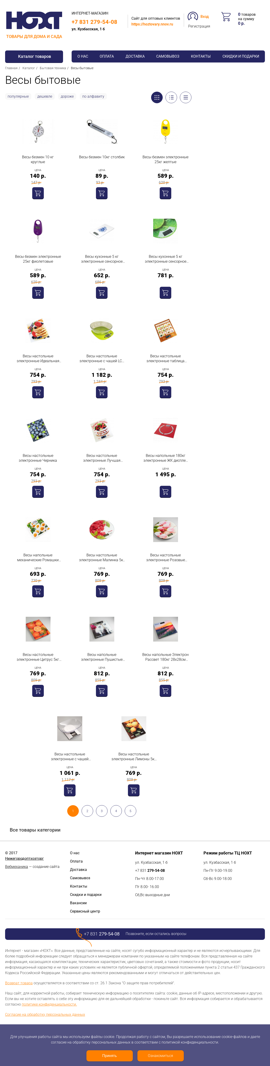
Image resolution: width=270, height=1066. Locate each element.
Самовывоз (167, 56)
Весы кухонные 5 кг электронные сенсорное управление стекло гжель (102, 259)
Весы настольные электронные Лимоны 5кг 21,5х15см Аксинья (133, 756)
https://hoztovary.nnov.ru (152, 24)
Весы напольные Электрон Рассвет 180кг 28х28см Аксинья (165, 657)
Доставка (135, 56)
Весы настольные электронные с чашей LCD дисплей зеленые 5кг (101, 358)
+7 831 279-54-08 (94, 22)
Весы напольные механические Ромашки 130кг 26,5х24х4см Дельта (38, 557)
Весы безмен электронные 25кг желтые (165, 159)
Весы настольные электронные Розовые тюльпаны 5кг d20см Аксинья (165, 557)
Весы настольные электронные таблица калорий (165, 358)
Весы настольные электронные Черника (38, 458)
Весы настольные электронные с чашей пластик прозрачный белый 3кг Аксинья (70, 756)
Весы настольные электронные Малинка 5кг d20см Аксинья (102, 557)
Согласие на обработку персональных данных (45, 1014)
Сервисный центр (85, 911)
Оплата (107, 56)
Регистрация (199, 26)
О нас (82, 56)
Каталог (28, 68)
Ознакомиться (160, 1056)
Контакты (201, 56)
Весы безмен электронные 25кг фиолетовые (38, 259)
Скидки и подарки (240, 56)
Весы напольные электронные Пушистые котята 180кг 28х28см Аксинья (102, 657)
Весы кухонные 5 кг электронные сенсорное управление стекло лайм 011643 (165, 259)
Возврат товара (19, 983)
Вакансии (78, 903)
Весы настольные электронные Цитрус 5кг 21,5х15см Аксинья (38, 657)
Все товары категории (35, 830)
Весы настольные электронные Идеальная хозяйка (38, 358)
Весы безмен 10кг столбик (102, 157)
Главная (11, 68)
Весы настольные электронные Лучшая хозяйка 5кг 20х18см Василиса (102, 458)
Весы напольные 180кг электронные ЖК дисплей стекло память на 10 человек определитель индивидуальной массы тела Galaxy (165, 458)
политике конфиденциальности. (49, 1004)
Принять (109, 1056)
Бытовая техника (53, 68)
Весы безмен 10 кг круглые (38, 159)
